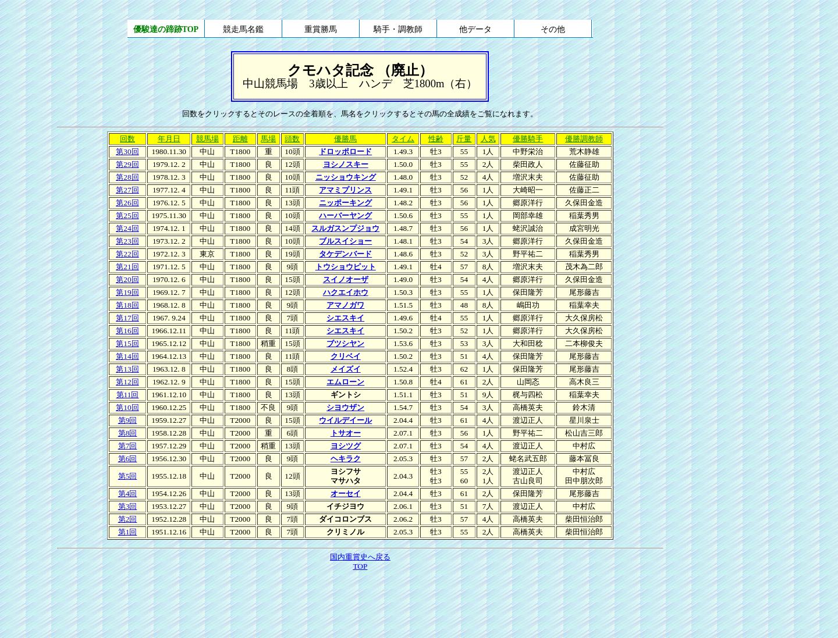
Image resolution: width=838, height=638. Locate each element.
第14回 (127, 356)
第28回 (127, 177)
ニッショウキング (345, 177)
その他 (553, 29)
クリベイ (346, 356)
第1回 (127, 531)
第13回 (127, 369)
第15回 (127, 343)
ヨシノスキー (345, 164)
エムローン (345, 381)
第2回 (127, 519)
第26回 (127, 202)
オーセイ (346, 493)
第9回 (127, 420)
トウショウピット (345, 266)
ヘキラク (346, 458)
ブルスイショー (345, 241)
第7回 (127, 445)
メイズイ (346, 369)
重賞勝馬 (320, 29)
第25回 (127, 215)
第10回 (127, 407)
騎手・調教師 (398, 29)
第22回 (127, 254)
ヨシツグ (346, 445)
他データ (475, 29)
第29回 (127, 164)
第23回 (127, 241)
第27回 (127, 190)
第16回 (127, 330)
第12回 (127, 381)
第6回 (127, 458)
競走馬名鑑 (243, 29)
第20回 (127, 279)
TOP (360, 566)
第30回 (127, 151)
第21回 (127, 266)
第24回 (127, 228)
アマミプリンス (345, 190)
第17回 (127, 317)
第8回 (127, 433)
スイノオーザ (345, 279)
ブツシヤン (345, 343)
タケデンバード (345, 254)
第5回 (127, 476)
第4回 (127, 493)
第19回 (127, 292)
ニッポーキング (345, 202)
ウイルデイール (345, 420)
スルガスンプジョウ (345, 228)
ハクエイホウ (345, 292)
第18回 (127, 305)
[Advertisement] (360, 605)
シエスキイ (345, 317)
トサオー (346, 433)
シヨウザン (345, 407)
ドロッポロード (345, 151)
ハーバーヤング (345, 215)
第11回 (127, 394)
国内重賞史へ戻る (360, 557)
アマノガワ (345, 305)
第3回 (127, 506)
